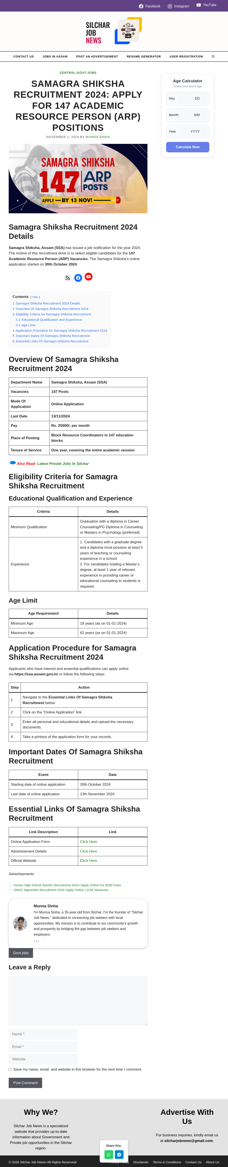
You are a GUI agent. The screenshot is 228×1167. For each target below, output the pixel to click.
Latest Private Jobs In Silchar (63, 464)
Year (172, 131)
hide (35, 297)
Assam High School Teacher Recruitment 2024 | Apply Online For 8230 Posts (67, 885)
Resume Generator (144, 56)
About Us (212, 1162)
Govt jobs (21, 953)
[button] (213, 56)
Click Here (88, 842)
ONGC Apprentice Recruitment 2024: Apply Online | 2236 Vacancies (61, 890)
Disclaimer (141, 1162)
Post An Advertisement (97, 56)
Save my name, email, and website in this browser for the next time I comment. (77, 1069)
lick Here (90, 861)
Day (172, 98)
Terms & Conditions (167, 1162)
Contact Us (23, 56)
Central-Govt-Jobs (77, 72)
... (36, 939)
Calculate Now (188, 147)
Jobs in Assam (55, 56)
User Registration (186, 56)
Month (173, 115)
